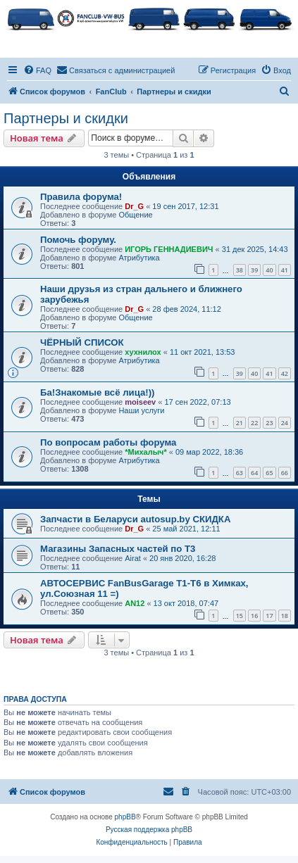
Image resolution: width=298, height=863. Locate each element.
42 (284, 373)
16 (254, 615)
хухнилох (143, 352)
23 (269, 422)
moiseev (140, 402)
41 (284, 270)
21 (239, 422)
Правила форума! (81, 196)
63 (239, 472)
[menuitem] (37, 70)
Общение (135, 214)
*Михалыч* (146, 452)
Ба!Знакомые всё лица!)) (97, 392)
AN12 (134, 603)
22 (254, 422)
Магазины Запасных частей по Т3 (117, 548)
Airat (133, 558)
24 (284, 422)
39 (254, 270)
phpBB (125, 817)
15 (239, 615)
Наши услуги (141, 410)
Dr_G (134, 206)
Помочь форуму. (78, 239)
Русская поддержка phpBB (149, 829)
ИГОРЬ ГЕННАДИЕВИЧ (169, 249)
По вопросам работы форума (108, 442)
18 (284, 615)
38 (239, 270)
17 (269, 615)
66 (284, 472)
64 (254, 472)
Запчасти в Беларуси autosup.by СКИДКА (135, 519)
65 (269, 472)
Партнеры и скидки (66, 118)
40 (269, 270)
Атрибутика (138, 257)
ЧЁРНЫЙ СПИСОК (81, 342)
